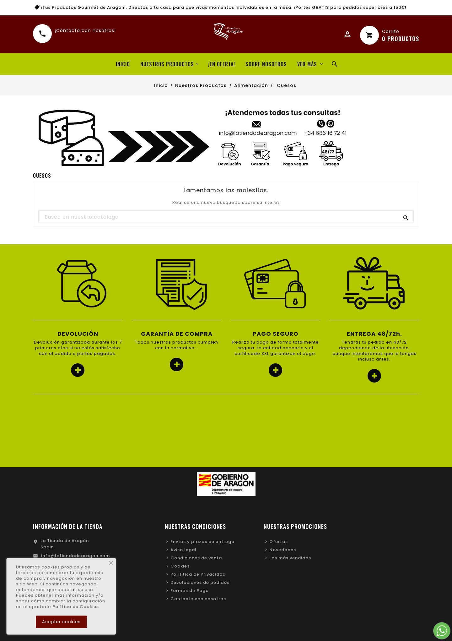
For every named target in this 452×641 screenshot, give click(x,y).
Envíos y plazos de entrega (202, 542)
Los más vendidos (290, 558)
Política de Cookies (75, 607)
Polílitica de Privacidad (198, 574)
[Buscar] (225, 217)
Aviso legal (183, 550)
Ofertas (278, 542)
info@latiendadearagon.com (75, 556)
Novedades (282, 550)
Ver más (307, 64)
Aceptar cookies (61, 622)
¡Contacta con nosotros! (85, 32)
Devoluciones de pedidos (199, 582)
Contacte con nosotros (198, 599)
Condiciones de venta (196, 558)
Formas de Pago (189, 591)
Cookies (180, 566)
